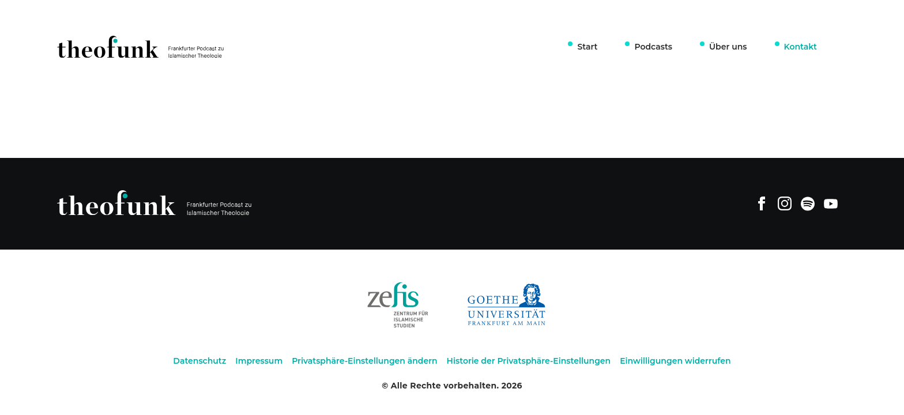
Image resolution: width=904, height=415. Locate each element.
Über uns (728, 47)
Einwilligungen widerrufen (675, 361)
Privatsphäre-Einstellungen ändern (364, 361)
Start (587, 47)
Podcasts (653, 47)
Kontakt (801, 47)
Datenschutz (199, 361)
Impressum (258, 361)
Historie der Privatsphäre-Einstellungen (529, 361)
